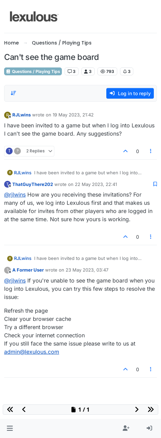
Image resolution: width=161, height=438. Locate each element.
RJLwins (21, 114)
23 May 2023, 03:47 (87, 270)
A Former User (28, 270)
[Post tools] (151, 151)
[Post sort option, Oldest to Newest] (13, 93)
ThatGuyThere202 (32, 184)
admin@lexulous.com (31, 351)
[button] (10, 428)
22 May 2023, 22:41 (96, 184)
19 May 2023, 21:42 (73, 114)
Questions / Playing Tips (33, 71)
